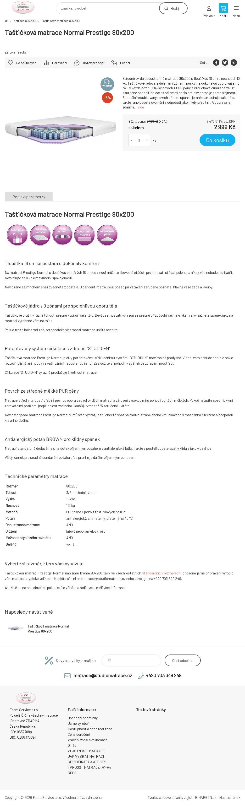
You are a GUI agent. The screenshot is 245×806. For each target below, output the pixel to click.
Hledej (174, 8)
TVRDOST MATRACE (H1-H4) (90, 767)
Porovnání (59, 63)
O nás (72, 745)
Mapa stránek (229, 797)
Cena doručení (79, 734)
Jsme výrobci (78, 723)
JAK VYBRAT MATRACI (86, 756)
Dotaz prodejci (93, 63)
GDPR (72, 773)
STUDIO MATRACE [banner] (26, 7)
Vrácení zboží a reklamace (88, 740)
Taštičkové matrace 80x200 (60, 21)
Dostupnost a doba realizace (90, 729)
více (141, 107)
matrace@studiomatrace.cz (102, 675)
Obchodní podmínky (83, 718)
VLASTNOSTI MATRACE (86, 751)
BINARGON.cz (205, 797)
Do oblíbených (26, 63)
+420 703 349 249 (163, 675)
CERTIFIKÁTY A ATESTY (87, 762)
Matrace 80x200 (24, 21)
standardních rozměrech (161, 573)
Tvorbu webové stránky (165, 797)
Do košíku (217, 140)
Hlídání (125, 63)
